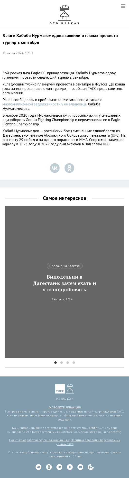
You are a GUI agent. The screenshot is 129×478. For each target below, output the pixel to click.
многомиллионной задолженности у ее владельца (44, 104)
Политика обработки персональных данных (39, 440)
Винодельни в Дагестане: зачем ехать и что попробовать (64, 283)
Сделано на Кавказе (64, 266)
